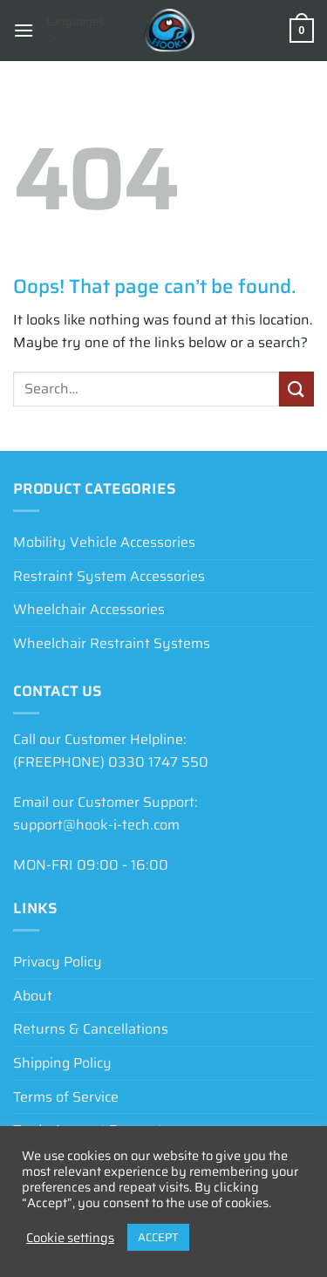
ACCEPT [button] (158, 1237)
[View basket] (302, 30)
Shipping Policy (62, 1063)
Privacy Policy (57, 962)
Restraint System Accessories (109, 576)
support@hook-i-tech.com (96, 825)
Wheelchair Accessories (89, 609)
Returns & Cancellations (90, 1029)
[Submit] (296, 389)
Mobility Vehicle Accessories (104, 542)
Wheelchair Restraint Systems (111, 643)
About (32, 996)
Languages (75, 28)
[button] (23, 30)
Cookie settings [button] (70, 1238)
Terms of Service (66, 1097)
